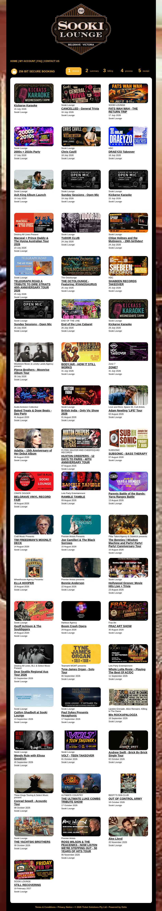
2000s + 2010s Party (27, 151)
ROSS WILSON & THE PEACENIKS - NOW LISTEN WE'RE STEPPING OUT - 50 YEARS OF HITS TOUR (79, 846)
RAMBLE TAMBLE (73, 496)
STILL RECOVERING (27, 884)
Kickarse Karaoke (25, 105)
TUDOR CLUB (70, 238)
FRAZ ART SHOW (120, 626)
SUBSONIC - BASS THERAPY (128, 453)
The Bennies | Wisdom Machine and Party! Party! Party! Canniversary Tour (126, 543)
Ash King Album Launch (30, 194)
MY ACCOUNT (27, 61)
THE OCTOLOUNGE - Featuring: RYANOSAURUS (79, 283)
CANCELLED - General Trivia (80, 108)
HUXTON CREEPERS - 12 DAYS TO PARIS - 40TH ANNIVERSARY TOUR (77, 459)
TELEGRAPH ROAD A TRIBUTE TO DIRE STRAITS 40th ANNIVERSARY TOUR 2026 (32, 286)
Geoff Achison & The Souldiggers (27, 628)
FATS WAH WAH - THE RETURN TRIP (123, 110)
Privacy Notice (65, 907)
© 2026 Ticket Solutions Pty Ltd (91, 907)
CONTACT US (51, 61)
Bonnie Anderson (72, 583)
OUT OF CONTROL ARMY (125, 798)
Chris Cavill (69, 151)
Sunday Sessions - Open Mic (80, 194)
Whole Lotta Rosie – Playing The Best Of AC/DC (127, 671)
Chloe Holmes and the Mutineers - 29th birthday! (126, 239)
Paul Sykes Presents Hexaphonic (74, 714)
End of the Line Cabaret (76, 324)
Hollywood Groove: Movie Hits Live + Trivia (126, 584)
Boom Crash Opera (74, 626)
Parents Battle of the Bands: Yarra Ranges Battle (127, 495)
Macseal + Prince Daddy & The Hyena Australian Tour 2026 (31, 241)
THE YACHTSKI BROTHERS (32, 841)
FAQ (39, 61)
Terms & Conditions (45, 907)
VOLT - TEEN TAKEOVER (77, 755)
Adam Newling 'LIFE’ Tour (125, 410)
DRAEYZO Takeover (122, 151)
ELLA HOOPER (24, 583)
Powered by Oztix (118, 907)
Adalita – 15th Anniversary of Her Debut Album (33, 452)
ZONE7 (113, 367)
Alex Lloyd (116, 838)
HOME (14, 61)
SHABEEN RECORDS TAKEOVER (123, 283)
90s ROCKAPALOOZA (123, 714)
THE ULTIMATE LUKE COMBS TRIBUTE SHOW (81, 800)
